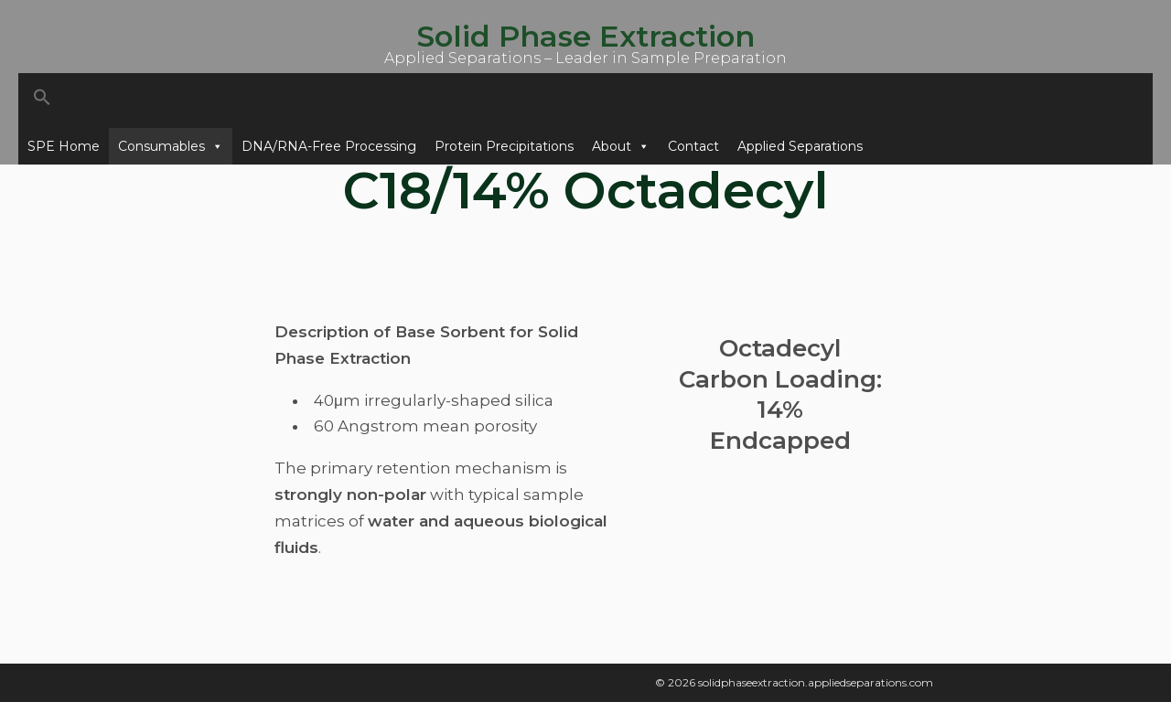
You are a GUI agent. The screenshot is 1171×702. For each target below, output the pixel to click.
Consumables (170, 146)
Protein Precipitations (504, 146)
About (621, 146)
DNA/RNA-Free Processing (329, 146)
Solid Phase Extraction (585, 36)
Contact (693, 146)
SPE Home (63, 146)
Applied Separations (800, 146)
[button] (585, 100)
